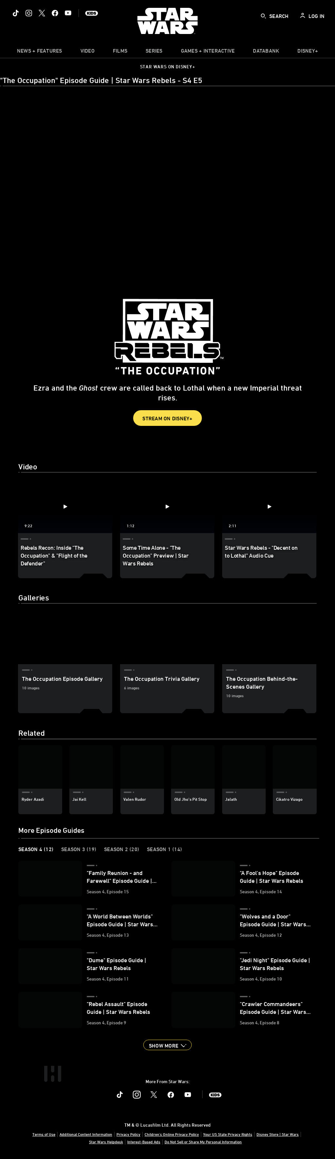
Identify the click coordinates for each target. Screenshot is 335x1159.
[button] (167, 1045)
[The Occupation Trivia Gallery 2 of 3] (167, 637)
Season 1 (164, 849)
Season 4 (35, 849)
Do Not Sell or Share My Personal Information (203, 1141)
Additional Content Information (86, 1134)
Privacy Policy (128, 1134)
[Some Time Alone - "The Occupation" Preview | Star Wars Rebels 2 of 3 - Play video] (167, 506)
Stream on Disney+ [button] (167, 418)
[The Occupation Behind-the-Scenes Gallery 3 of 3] (269, 637)
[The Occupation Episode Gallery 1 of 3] (65, 637)
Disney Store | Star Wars (277, 1134)
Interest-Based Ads (143, 1141)
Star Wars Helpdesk (106, 1141)
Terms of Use (43, 1134)
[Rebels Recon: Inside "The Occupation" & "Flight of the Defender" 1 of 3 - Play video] (65, 506)
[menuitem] (87, 52)
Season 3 (78, 849)
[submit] (263, 16)
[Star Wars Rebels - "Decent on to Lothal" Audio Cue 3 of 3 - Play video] (269, 506)
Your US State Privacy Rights (227, 1134)
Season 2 (121, 849)
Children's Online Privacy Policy (172, 1134)
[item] (39, 52)
